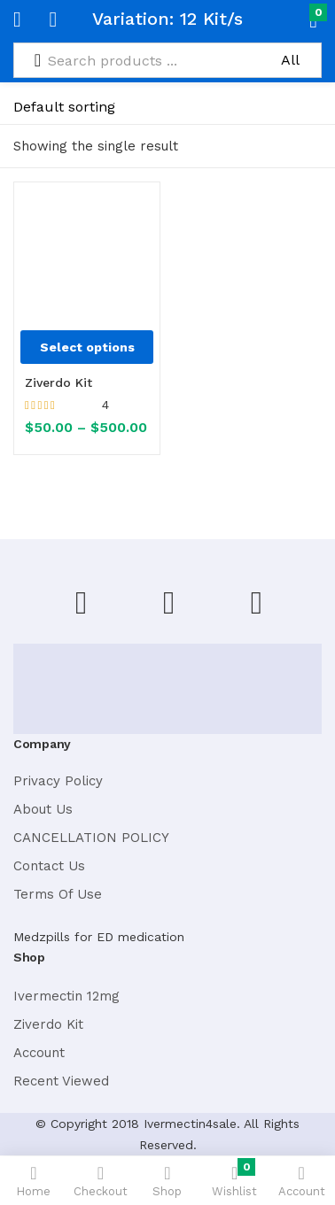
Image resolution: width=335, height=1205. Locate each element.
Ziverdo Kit (58, 382)
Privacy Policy (58, 781)
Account (39, 1053)
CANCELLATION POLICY (91, 838)
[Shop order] (98, 107)
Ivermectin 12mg (66, 996)
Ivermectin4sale (190, 1123)
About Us (43, 809)
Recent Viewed (61, 1081)
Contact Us (49, 866)
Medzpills (41, 937)
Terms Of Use (57, 894)
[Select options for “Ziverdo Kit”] (86, 347)
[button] (284, 19)
